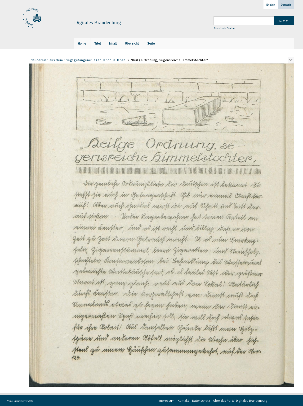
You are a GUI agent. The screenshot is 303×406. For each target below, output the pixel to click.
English (270, 4)
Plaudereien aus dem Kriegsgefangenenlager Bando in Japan (77, 60)
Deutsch (286, 4)
